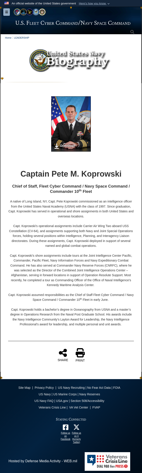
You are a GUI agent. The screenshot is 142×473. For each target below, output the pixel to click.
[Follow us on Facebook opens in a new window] (65, 428)
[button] (94, 3)
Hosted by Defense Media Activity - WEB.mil (43, 461)
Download (64, 146)
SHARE (63, 355)
